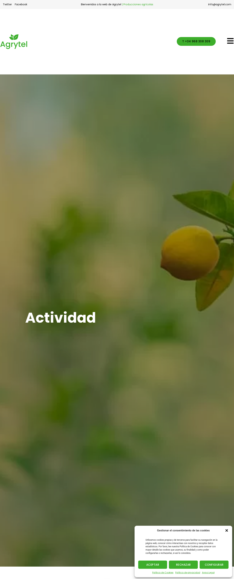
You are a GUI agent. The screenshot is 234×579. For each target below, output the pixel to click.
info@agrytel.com (219, 4)
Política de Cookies (162, 572)
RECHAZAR (183, 565)
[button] (227, 530)
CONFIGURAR (214, 565)
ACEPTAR (152, 565)
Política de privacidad (187, 572)
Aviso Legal (208, 572)
